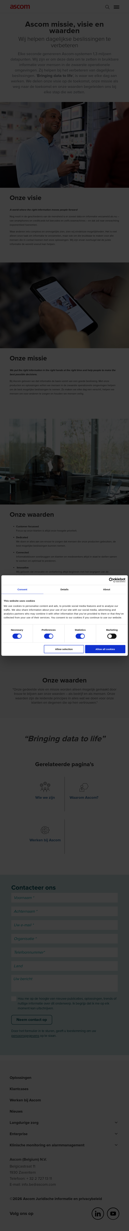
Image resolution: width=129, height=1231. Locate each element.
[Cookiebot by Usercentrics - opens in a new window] (111, 580)
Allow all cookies (105, 649)
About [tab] (106, 589)
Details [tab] (65, 589)
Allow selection (64, 649)
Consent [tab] (22, 589)
